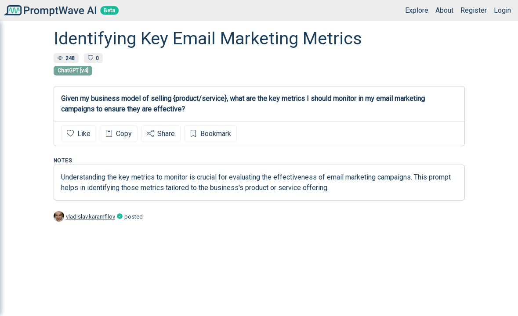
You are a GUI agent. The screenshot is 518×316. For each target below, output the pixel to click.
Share (161, 133)
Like (79, 133)
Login (502, 10)
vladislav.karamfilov (90, 216)
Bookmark (210, 133)
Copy (118, 133)
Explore (416, 10)
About (444, 10)
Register (473, 10)
